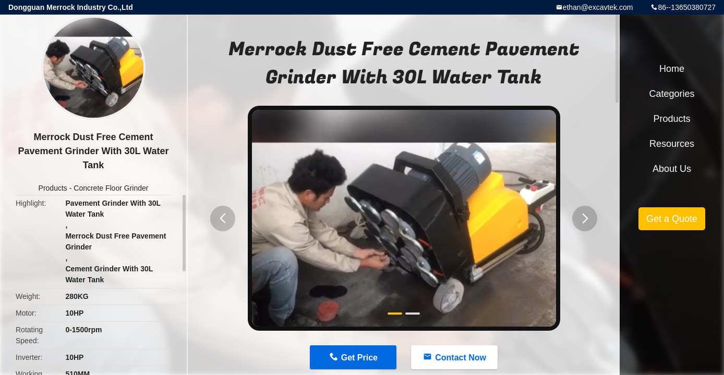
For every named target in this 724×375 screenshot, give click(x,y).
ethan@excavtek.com (598, 7)
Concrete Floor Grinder (111, 188)
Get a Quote (671, 219)
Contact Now (460, 357)
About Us (672, 169)
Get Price (359, 357)
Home (671, 69)
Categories (671, 94)
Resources (671, 144)
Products (53, 188)
